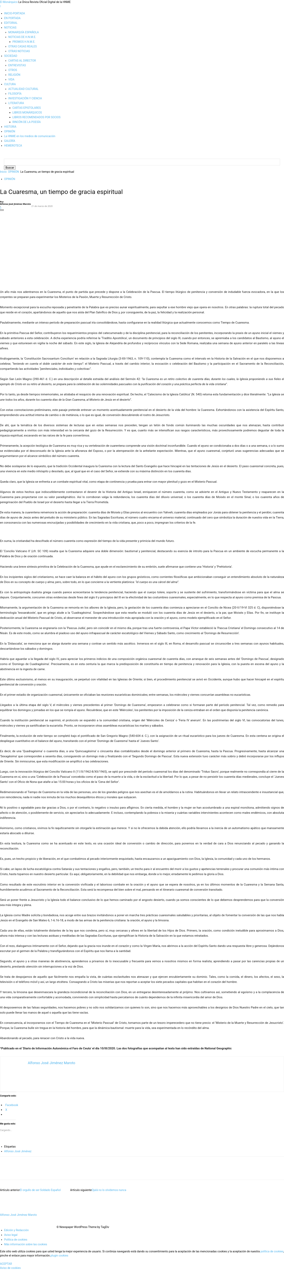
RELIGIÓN (14, 74)
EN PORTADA (12, 18)
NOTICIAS (10, 27)
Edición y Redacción (16, 1234)
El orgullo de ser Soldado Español (40, 1194)
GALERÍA (9, 140)
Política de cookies (15, 1243)
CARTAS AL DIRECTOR (22, 60)
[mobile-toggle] (0, 6)
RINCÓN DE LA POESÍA (26, 122)
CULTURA (10, 84)
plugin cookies (59, 1259)
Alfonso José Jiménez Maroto (15, 207)
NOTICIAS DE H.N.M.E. (22, 37)
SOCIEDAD (10, 55)
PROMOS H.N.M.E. (23, 41)
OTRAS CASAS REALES (22, 46)
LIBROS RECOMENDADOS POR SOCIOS (36, 117)
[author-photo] (7, 1214)
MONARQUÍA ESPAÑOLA (23, 32)
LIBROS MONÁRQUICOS (27, 112)
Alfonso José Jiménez (18, 1155)
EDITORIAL (11, 22)
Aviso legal (10, 1238)
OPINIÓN (9, 131)
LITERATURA (16, 103)
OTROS (12, 70)
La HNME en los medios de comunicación (29, 136)
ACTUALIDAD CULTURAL (23, 88)
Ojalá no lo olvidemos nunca (109, 1194)
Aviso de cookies (10, 1271)
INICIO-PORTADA (14, 13)
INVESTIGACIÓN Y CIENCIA (25, 98)
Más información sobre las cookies (25, 1248)
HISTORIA (10, 126)
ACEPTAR (6, 1267)
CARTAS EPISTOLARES (26, 107)
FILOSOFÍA (14, 93)
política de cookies (272, 1255)
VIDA (11, 79)
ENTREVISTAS (17, 65)
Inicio (3, 175)
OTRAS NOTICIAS (19, 51)
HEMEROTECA (13, 145)
